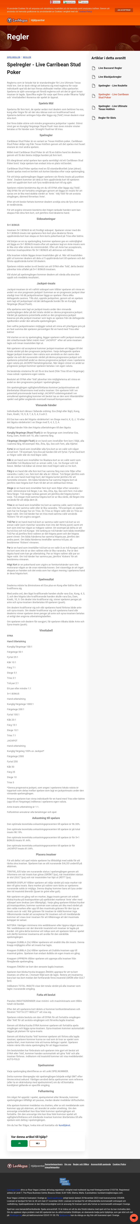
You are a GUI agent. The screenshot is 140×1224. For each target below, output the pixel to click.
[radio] (19, 1143)
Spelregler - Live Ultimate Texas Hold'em (112, 108)
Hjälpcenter (38, 20)
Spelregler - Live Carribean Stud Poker (113, 96)
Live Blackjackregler (109, 76)
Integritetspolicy (52, 1167)
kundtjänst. (65, 1125)
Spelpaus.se (64, 1215)
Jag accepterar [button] (123, 10)
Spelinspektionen (55, 1198)
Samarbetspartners (54, 1164)
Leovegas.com (13, 1190)
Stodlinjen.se (15, 1215)
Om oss (67, 1164)
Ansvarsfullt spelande (101, 1164)
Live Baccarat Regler (110, 68)
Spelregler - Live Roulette (112, 85)
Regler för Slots (107, 117)
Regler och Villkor (81, 1164)
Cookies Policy (85, 11)
